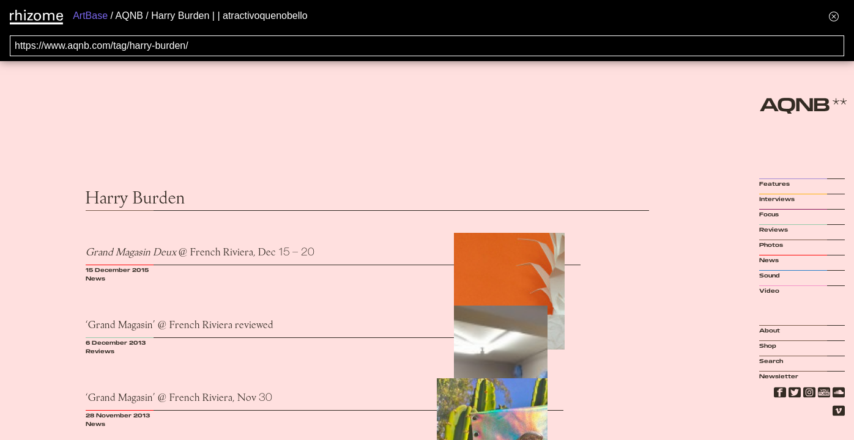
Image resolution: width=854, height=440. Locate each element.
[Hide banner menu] (833, 16)
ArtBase (90, 15)
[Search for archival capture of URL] (427, 45)
